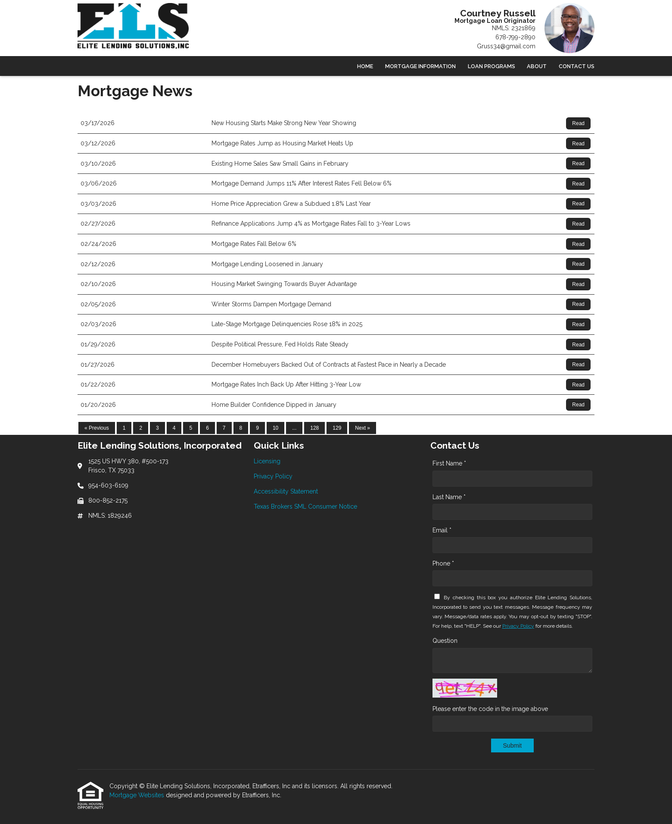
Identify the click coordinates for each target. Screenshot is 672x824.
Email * (441, 530)
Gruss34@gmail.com (506, 46)
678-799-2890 (515, 37)
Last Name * (449, 497)
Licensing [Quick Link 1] (267, 461)
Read (578, 123)
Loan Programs (491, 66)
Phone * (443, 563)
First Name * (449, 463)
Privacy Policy (518, 626)
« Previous (96, 428)
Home (365, 66)
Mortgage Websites (137, 795)
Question (444, 640)
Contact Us (576, 66)
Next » (362, 428)
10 (275, 428)
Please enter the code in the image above (490, 708)
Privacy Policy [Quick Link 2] (273, 476)
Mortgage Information (420, 66)
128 (314, 428)
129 (337, 428)
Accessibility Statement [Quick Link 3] (286, 491)
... (294, 428)
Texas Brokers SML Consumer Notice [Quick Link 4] (305, 506)
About (537, 66)
